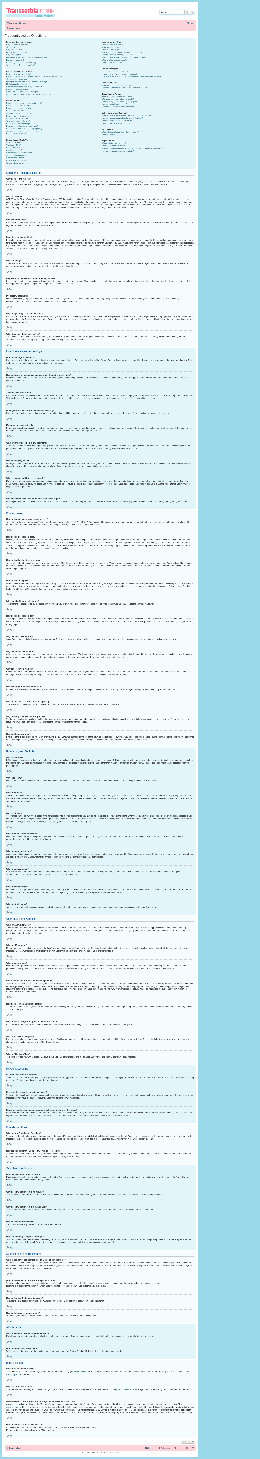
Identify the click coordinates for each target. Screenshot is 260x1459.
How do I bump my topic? (16, 134)
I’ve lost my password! (15, 60)
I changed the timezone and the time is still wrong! (26, 82)
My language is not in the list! (18, 84)
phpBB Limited (80, 1371)
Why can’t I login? (13, 55)
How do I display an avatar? (17, 89)
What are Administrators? (112, 45)
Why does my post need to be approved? (23, 131)
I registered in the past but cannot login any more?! (26, 57)
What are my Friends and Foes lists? (117, 85)
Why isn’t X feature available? (114, 146)
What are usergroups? (111, 50)
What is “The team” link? (112, 63)
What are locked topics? (16, 160)
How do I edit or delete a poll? (18, 116)
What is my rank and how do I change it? (22, 92)
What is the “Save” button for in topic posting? (24, 129)
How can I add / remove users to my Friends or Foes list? (125, 88)
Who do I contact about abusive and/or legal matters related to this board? (132, 148)
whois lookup (12, 1407)
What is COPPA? (13, 47)
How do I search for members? (114, 104)
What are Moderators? (111, 47)
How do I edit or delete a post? (18, 106)
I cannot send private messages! (115, 71)
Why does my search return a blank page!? (119, 102)
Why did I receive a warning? (18, 124)
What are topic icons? (15, 163)
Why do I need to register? (17, 45)
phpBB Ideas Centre (125, 1389)
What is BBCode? (13, 142)
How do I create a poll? (15, 111)
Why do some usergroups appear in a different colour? (124, 57)
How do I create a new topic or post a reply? (24, 103)
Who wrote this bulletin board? (114, 143)
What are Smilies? (13, 148)
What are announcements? (17, 155)
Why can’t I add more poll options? (20, 113)
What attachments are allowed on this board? (120, 132)
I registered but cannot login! (17, 52)
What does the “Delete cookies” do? (20, 65)
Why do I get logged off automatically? (21, 63)
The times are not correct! (16, 79)
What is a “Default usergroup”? (114, 60)
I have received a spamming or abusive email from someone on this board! (132, 76)
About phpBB (12, 1374)
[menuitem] (22, 23)
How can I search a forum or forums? (117, 96)
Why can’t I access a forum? (17, 118)
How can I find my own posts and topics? (118, 107)
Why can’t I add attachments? (18, 121)
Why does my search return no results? (118, 99)
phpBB (88, 431)
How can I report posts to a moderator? (22, 126)
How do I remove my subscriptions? (116, 123)
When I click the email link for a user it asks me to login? (29, 94)
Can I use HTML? (13, 145)
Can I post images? (14, 150)
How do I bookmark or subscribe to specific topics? (122, 118)
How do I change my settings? (18, 74)
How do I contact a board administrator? (118, 151)
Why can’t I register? (14, 50)
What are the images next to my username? (24, 87)
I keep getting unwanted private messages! (119, 74)
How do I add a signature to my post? (21, 108)
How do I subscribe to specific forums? (117, 121)
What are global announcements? (20, 153)
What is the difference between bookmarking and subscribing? (127, 115)
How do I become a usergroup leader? (117, 55)
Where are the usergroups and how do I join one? (122, 52)
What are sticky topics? (15, 158)
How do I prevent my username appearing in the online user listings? (34, 76)
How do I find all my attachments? (115, 135)
